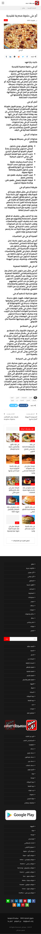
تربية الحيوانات (30, 696)
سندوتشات (31, 597)
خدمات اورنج (30, 753)
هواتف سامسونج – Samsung (25, 868)
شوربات (32, 610)
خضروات (31, 794)
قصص (32, 630)
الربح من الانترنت (29, 736)
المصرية (22, 400)
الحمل (32, 654)
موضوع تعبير (30, 713)
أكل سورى (31, 572)
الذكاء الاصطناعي (29, 843)
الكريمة (34, 400)
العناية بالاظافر (30, 667)
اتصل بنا (10, 921)
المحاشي (31, 580)
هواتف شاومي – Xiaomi (27, 872)
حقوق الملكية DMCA (27, 918)
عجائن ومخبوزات (29, 614)
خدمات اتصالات (30, 765)
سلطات (32, 605)
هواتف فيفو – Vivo (28, 876)
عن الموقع (17, 921)
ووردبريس (31, 839)
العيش (17, 398)
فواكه (32, 626)
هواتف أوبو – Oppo (28, 855)
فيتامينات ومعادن (29, 803)
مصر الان (18, 930)
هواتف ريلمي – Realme (27, 863)
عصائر (32, 618)
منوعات (32, 708)
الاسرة (32, 650)
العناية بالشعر (30, 675)
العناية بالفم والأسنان (28, 679)
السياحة (32, 692)
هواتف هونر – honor (28, 888)
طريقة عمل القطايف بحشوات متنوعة (11, 418)
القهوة (32, 684)
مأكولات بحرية (30, 568)
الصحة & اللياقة (30, 663)
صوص (32, 601)
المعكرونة (31, 593)
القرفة (12, 398)
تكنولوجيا (31, 744)
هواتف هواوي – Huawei (27, 884)
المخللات (31, 589)
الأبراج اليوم (31, 769)
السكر (30, 398)
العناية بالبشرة (30, 671)
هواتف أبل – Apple (28, 851)
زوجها (12, 400)
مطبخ (5, 20)
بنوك (32, 773)
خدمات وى (31, 761)
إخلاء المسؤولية (28, 921)
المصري (28, 400)
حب (17, 400)
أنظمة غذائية (30, 646)
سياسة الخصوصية (13, 918)
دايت (32, 704)
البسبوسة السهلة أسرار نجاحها (31, 418)
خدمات (32, 749)
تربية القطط (31, 700)
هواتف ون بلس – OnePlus (26, 893)
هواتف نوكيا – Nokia (28, 880)
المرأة (32, 688)
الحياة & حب (31, 659)
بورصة (32, 778)
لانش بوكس (30, 622)
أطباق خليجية (30, 585)
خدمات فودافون (29, 757)
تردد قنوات (31, 790)
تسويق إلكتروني (29, 847)
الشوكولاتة (24, 398)
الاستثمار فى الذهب (28, 740)
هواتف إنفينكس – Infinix (27, 859)
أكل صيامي (31, 576)
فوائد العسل (30, 798)
